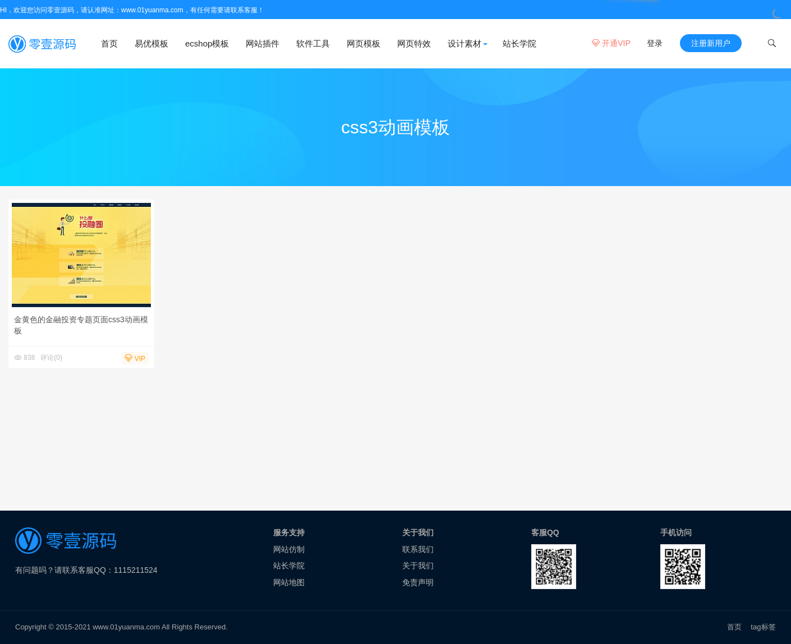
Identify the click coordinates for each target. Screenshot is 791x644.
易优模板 (151, 43)
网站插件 (262, 43)
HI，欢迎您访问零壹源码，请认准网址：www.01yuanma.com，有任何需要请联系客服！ (132, 10)
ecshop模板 (207, 43)
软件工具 (313, 43)
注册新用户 (710, 43)
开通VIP (611, 43)
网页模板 (363, 43)
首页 (109, 43)
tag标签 (763, 627)
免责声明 (418, 582)
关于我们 (418, 565)
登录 (655, 43)
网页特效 (414, 43)
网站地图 (289, 582)
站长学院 (519, 43)
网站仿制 (289, 549)
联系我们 (418, 549)
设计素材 (464, 43)
